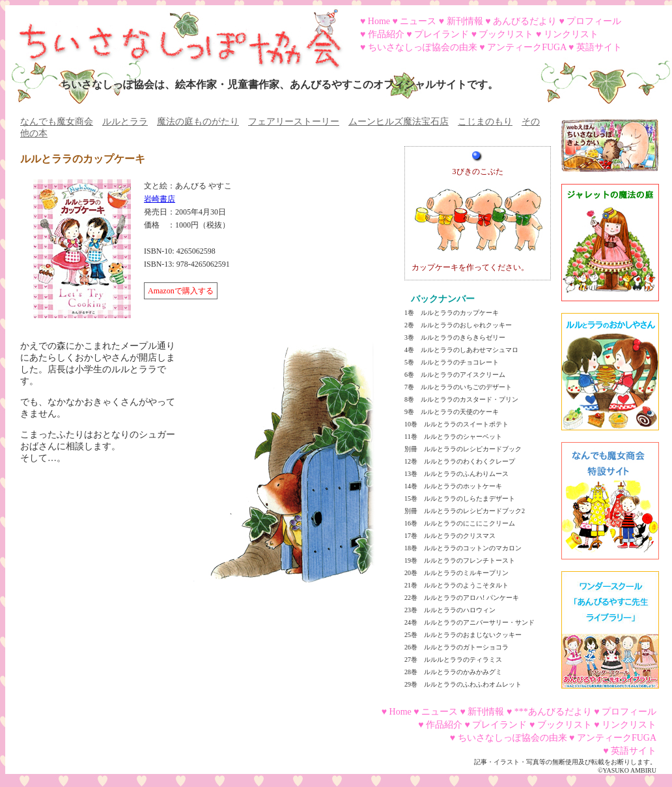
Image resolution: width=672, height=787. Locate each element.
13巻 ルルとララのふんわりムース (456, 473)
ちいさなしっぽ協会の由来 (422, 47)
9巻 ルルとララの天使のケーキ (451, 411)
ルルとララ (125, 121)
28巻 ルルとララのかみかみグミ (453, 672)
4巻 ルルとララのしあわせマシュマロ (461, 349)
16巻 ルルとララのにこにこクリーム (459, 523)
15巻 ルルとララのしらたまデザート (459, 498)
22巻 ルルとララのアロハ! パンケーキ (461, 597)
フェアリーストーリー (293, 121)
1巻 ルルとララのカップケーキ (451, 312)
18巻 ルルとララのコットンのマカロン (463, 548)
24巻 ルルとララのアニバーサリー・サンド (469, 622)
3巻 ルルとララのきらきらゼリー (454, 337)
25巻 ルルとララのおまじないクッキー (463, 634)
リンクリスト (571, 34)
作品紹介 (386, 34)
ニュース (418, 21)
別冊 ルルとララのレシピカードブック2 (464, 510)
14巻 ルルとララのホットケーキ (453, 486)
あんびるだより (525, 21)
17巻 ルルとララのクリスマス (450, 535)
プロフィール (594, 21)
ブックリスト (506, 34)
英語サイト (599, 47)
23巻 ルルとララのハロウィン (450, 610)
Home (379, 21)
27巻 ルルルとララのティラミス (453, 659)
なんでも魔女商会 (56, 121)
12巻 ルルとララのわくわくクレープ (459, 461)
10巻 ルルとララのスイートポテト (456, 424)
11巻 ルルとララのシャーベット (453, 436)
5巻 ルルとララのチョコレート (451, 362)
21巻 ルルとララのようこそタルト (456, 585)
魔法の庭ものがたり (198, 121)
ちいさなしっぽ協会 (174, 34)
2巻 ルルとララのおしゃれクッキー (458, 325)
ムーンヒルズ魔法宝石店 (398, 121)
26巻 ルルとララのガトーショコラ (456, 647)
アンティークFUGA (526, 47)
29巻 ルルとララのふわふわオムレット (463, 684)
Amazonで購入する (181, 290)
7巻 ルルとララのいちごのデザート (458, 387)
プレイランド (441, 34)
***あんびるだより (553, 712)
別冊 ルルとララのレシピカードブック (463, 449)
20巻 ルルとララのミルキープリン (456, 572)
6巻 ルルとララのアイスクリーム (454, 374)
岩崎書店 (159, 198)
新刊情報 (465, 21)
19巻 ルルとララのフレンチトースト (459, 560)
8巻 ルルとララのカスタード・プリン (461, 399)
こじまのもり (485, 121)
